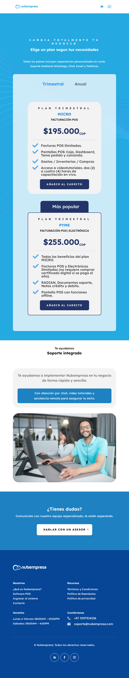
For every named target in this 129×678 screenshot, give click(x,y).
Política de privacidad (81, 598)
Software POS (22, 594)
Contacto (19, 603)
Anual (80, 84)
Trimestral (53, 84)
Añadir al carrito (64, 184)
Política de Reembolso (81, 594)
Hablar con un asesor (64, 529)
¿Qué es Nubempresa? (27, 589)
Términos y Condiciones (82, 589)
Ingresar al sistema (25, 598)
